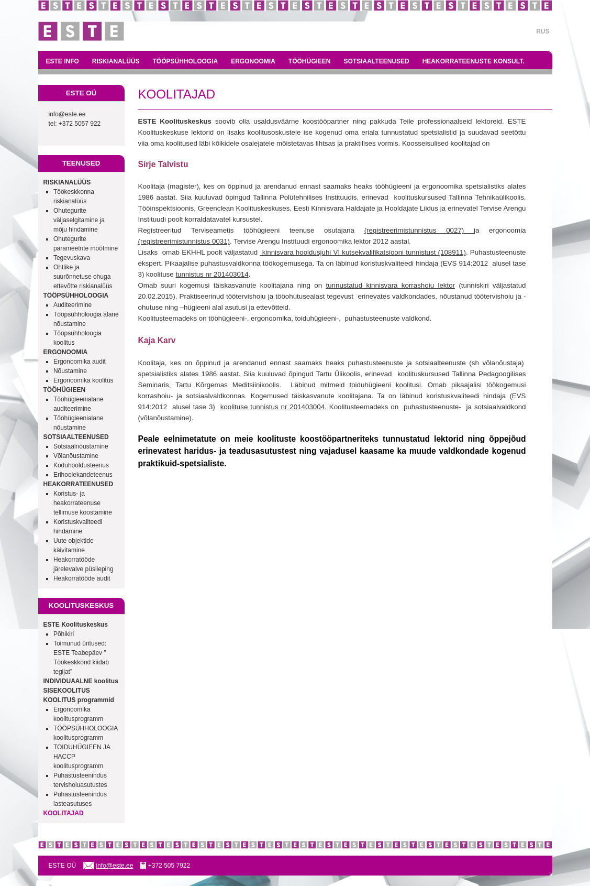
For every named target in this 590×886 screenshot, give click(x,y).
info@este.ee (67, 114)
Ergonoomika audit (79, 361)
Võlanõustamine (75, 456)
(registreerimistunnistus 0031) (184, 241)
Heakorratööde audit (81, 578)
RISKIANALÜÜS (116, 61)
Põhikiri (63, 634)
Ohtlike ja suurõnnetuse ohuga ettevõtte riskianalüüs (83, 277)
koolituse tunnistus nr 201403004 (272, 407)
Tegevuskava (71, 257)
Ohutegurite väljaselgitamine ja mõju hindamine (79, 220)
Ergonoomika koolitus (83, 380)
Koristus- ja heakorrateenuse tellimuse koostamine (82, 503)
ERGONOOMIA (253, 61)
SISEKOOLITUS (66, 690)
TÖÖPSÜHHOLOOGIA (185, 61)
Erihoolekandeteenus (83, 474)
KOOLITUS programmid (78, 700)
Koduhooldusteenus (81, 465)
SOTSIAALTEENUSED (376, 61)
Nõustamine (70, 371)
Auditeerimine (72, 305)
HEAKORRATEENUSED (78, 484)
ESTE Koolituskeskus (75, 624)
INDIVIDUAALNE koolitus (80, 681)
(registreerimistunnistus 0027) (419, 230)
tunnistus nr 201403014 (211, 274)
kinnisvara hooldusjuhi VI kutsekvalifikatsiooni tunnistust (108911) (362, 252)
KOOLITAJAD (63, 813)
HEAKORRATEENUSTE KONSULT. (473, 61)
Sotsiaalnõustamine (80, 446)
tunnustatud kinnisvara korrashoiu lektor (390, 285)
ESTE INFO (62, 61)
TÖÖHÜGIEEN (309, 61)
